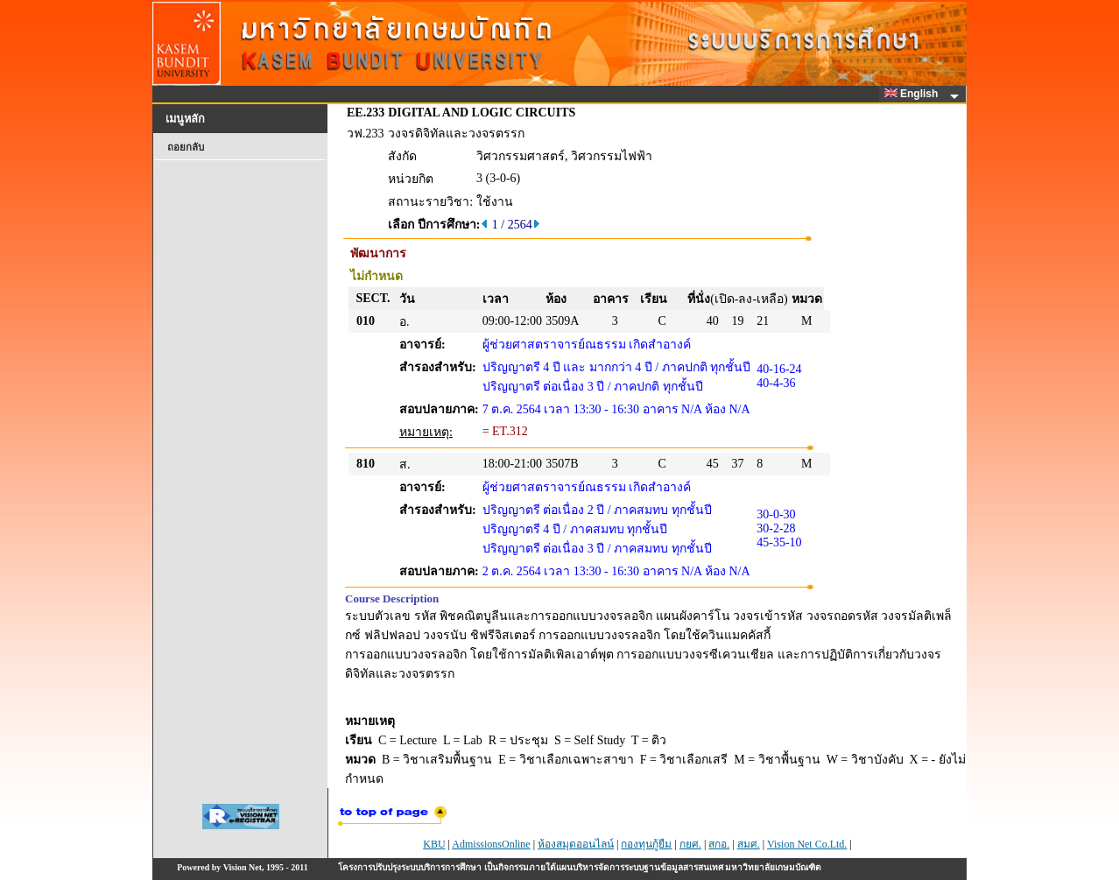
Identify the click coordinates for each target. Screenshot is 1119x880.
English (914, 94)
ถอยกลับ (185, 147)
